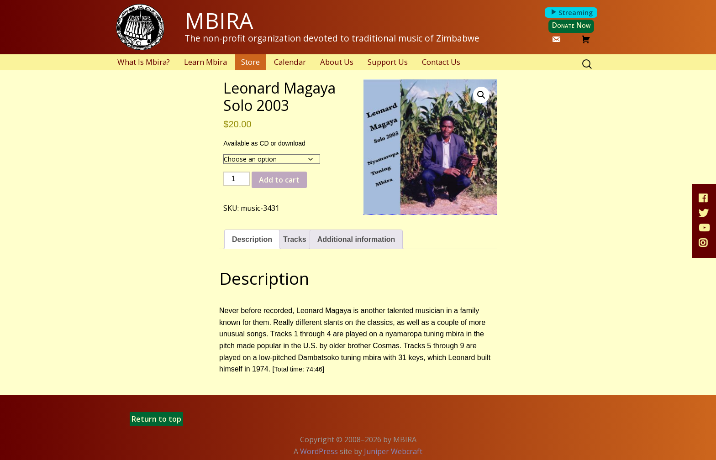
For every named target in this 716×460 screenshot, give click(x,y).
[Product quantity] (236, 179)
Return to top (156, 419)
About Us (336, 62)
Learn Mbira (205, 62)
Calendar (290, 62)
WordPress (319, 451)
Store (250, 62)
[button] (481, 95)
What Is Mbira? (143, 62)
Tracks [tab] (294, 239)
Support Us (388, 62)
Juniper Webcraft (393, 451)
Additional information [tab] (356, 239)
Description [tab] (252, 239)
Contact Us (441, 62)
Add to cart (279, 180)
